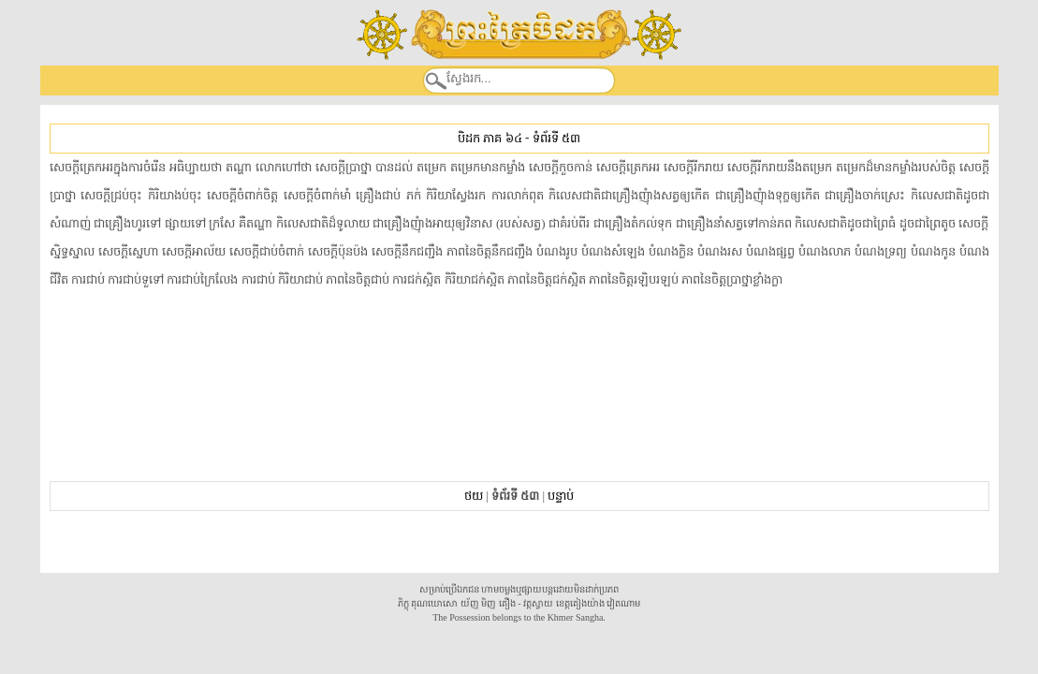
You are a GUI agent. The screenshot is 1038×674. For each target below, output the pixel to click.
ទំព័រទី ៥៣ (556, 138)
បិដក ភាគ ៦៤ (489, 138)
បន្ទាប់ (561, 496)
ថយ (473, 496)
